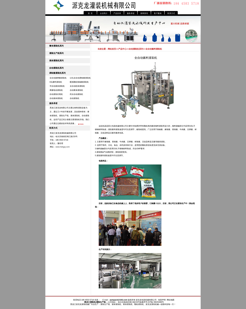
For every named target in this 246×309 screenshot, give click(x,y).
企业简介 (103, 13)
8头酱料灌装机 (56, 82)
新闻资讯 (144, 13)
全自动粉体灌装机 (77, 86)
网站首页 (112, 49)
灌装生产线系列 (56, 53)
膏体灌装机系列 (56, 46)
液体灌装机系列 (56, 60)
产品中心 (122, 49)
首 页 (90, 13)
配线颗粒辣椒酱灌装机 (79, 82)
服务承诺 (130, 13)
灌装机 (93, 302)
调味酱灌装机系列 (57, 73)
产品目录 (117, 13)
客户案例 (157, 13)
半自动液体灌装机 (57, 86)
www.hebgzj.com (63, 147)
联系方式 (171, 13)
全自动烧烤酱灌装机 (58, 78)
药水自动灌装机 (76, 94)
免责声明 (162, 300)
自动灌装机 (74, 98)
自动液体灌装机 (56, 98)
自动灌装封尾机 (56, 94)
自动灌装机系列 (56, 68)
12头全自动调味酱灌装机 (80, 78)
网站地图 (170, 300)
